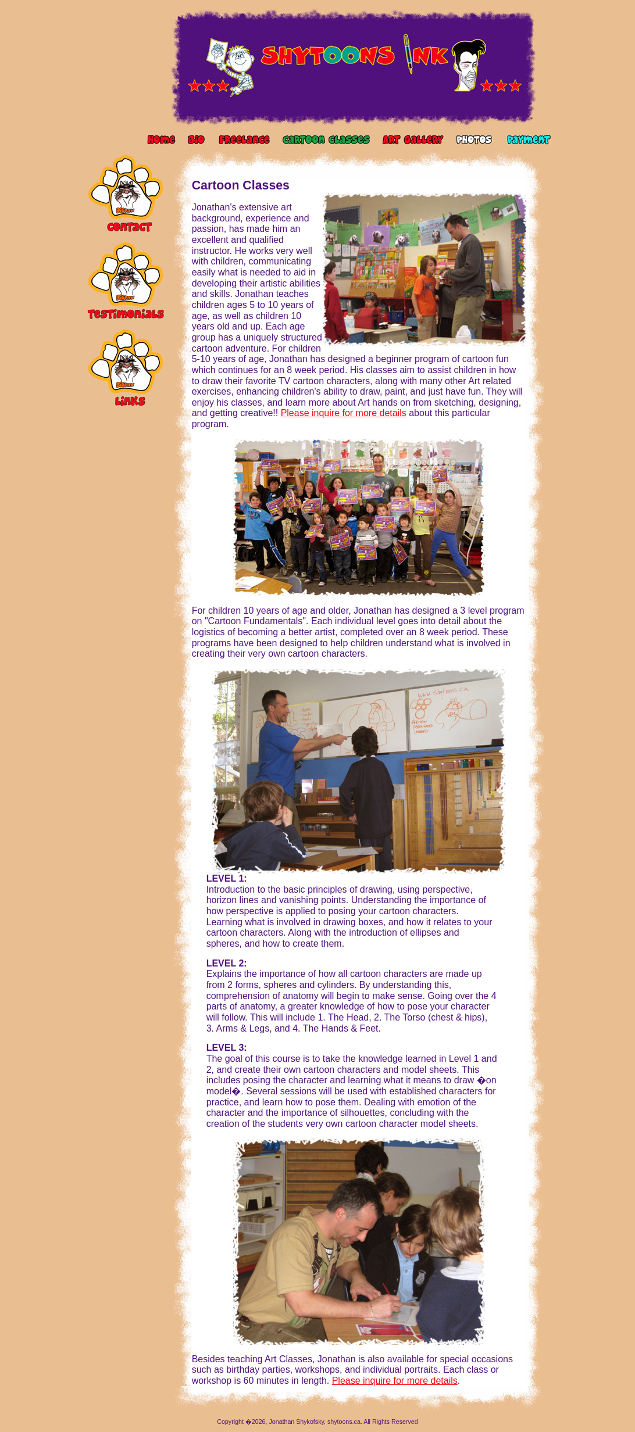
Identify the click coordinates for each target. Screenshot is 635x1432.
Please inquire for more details (343, 413)
